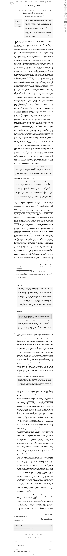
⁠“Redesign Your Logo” (46, 266)
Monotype (16, 232)
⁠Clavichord (49, 83)
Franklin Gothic (36, 212)
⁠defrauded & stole (37, 405)
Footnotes (18, 21)
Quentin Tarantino (45, 349)
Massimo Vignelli (39, 111)
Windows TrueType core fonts (44, 188)
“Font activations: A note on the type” (24, 270)
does (19, 395)
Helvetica (34, 206)
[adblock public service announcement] (22, 551)
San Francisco (27, 206)
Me (21, 1)
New (26, 1)
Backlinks (18, 23)
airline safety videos (44, 356)
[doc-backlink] (52, 308)
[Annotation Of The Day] (21, 546)
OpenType (47, 49)
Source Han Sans (35, 81)
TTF (41, 45)
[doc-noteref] (33, 58)
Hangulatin (16, 88)
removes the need (33, 94)
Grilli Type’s (24, 212)
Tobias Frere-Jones (24, 406)
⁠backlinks (27, 16)
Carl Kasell (41, 197)
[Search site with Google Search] (65, 28)
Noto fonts (37, 78)
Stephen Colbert (26, 199)
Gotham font (22, 142)
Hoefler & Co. (44, 405)
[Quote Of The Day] (20, 544)
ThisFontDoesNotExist (37, 266)
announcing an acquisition (39, 397)
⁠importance (44, 15)
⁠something (28, 234)
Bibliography (18, 26)
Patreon (42, 1)
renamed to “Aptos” (31, 178)
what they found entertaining (40, 348)
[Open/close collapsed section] (33, 527)
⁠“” (43, 217)
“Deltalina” (43, 359)
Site (17, 1)
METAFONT (17, 46)
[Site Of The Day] (20, 545)
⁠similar (33, 16)
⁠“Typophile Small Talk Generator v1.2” (24, 266)
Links (36, 1)
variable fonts (43, 407)
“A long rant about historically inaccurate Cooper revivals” (28, 279)
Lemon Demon (20, 268)
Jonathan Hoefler (28, 405)
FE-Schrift (28, 68)
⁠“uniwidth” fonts (37, 72)
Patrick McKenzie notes (24, 352)
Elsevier (51, 455)
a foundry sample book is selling (39, 246)
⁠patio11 (19, 234)
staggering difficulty (47, 78)
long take (39, 343)
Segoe (22, 189)
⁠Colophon (49, 397)
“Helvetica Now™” (20, 409)
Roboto (19, 206)
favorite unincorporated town (21, 191)
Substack (49, 1)
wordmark (43, 129)
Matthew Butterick (39, 46)
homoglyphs (21, 218)
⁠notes (23, 234)
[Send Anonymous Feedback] (33, 537)
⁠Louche (50, 86)
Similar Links (18, 24)
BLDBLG (35, 498)
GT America (30, 212)
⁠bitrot (35, 45)
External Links (18, 20)
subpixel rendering (18, 72)
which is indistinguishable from (37, 205)
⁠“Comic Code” (31, 401)
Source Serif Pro (20, 391)
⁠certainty (35, 15)
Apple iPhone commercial (30, 338)
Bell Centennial (41, 68)
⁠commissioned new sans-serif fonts (39, 147)
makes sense (30, 77)
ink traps (36, 71)
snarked (44, 111)
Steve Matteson (32, 187)
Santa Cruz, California (32, 191)
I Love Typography (43, 498)
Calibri (30, 148)
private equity (39, 410)
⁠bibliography (38, 16)
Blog (31, 1)
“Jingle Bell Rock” (20, 367)
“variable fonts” (25, 51)
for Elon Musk (41, 376)
